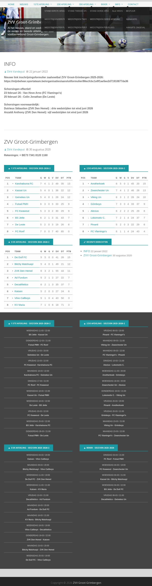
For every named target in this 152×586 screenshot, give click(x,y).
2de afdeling (63, 4)
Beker (103, 4)
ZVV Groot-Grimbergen (31, 141)
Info (116, 4)
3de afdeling (85, 4)
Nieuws (24, 4)
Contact (132, 4)
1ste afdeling (41, 4)
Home (11, 4)
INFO (10, 64)
